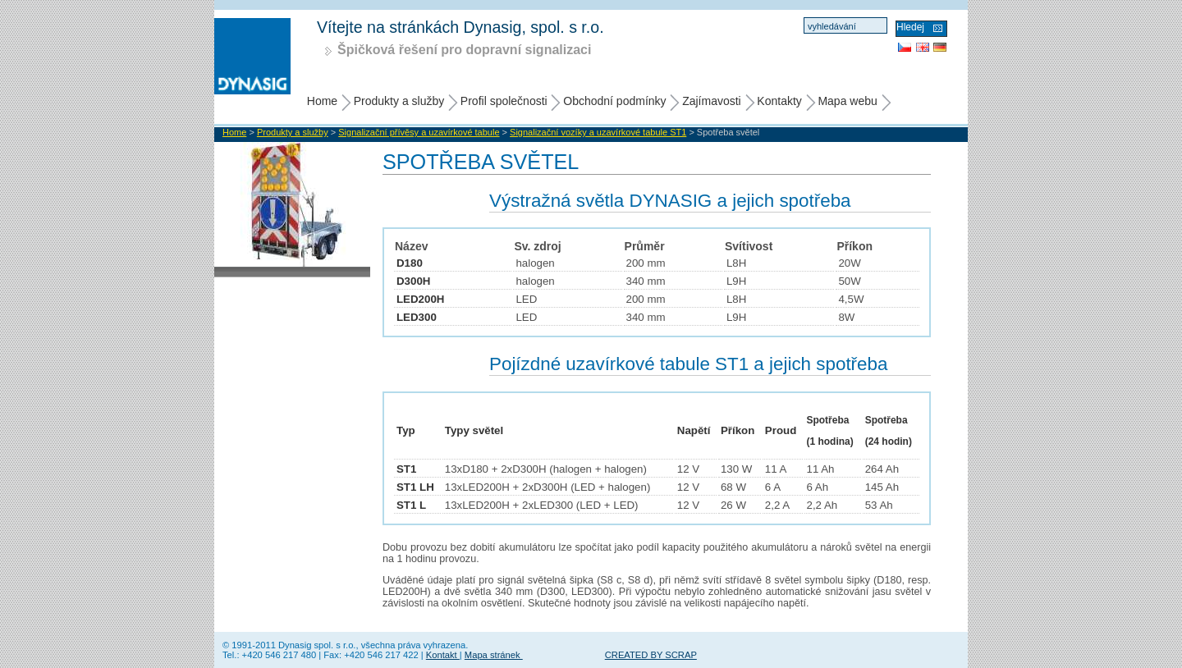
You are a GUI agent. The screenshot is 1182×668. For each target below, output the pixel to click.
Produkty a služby (399, 101)
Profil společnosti (503, 101)
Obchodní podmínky (614, 101)
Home (322, 101)
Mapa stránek (494, 655)
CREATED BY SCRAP (651, 655)
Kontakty (779, 101)
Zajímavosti (711, 101)
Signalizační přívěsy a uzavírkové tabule (418, 132)
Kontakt (443, 655)
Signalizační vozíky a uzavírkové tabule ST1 (598, 132)
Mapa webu (847, 101)
